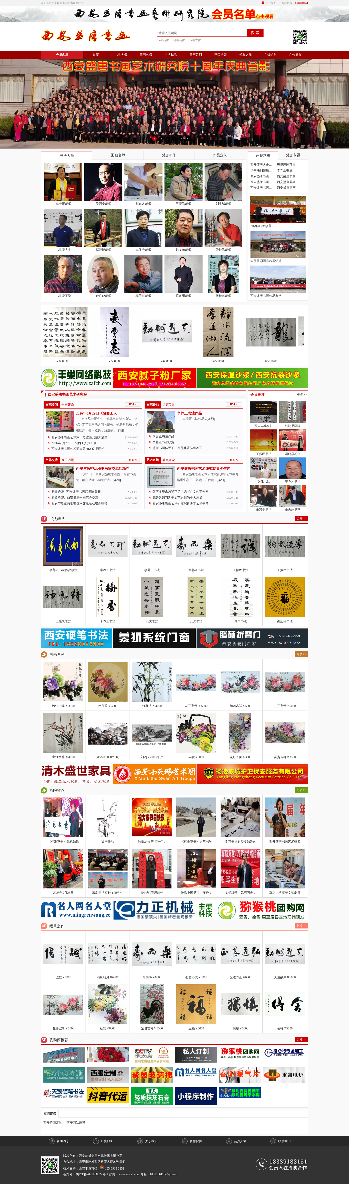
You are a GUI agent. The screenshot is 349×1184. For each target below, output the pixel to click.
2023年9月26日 (63, 892)
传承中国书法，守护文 (196, 892)
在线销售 (270, 54)
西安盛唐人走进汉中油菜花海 (261, 165)
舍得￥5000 (285, 1028)
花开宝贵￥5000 (63, 1028)
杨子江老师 (143, 296)
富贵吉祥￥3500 (285, 757)
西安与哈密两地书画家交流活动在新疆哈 (79, 503)
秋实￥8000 (108, 1028)
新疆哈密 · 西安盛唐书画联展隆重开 (76, 491)
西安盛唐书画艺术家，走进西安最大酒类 (79, 437)
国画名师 (180, 40)
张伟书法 (264, 481)
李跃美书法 (264, 509)
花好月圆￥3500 (241, 757)
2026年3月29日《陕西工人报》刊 (74, 443)
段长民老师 (223, 250)
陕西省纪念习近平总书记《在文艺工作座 (180, 491)
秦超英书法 (285, 621)
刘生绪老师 (223, 203)
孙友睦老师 (183, 250)
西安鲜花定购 (52, 1122)
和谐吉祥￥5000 (241, 706)
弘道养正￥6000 (241, 977)
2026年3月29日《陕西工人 (96, 413)
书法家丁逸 (63, 296)
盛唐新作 (169, 155)
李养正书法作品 (189, 413)
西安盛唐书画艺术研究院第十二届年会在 (261, 188)
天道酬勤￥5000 (285, 977)
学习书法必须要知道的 (240, 841)
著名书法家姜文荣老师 (284, 892)
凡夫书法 (152, 621)
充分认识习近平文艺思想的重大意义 (177, 497)
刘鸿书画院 (292, 426)
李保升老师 (143, 250)
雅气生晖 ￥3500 (63, 706)
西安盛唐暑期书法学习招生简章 (288, 182)
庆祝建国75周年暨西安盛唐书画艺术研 (288, 165)
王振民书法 (264, 454)
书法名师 (164, 40)
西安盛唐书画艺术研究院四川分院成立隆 (288, 177)
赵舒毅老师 (103, 250)
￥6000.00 (63, 361)
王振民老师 (183, 203)
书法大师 (121, 54)
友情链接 (50, 1113)
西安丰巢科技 (263, 426)
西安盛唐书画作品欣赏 (266, 296)
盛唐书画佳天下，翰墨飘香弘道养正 (177, 448)
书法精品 (170, 54)
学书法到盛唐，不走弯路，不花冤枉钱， (261, 171)
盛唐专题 (293, 155)
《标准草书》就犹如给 (63, 841)
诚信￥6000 (63, 977)
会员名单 (62, 54)
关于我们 (147, 1141)
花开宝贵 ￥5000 (196, 706)
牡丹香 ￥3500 (108, 706)
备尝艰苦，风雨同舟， (240, 892)
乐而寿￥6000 (152, 977)
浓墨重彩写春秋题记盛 (266, 261)
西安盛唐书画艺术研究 (284, 841)
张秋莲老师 (223, 296)
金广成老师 (103, 296)
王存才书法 (292, 481)
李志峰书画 (292, 509)
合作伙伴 (192, 1141)
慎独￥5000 (240, 1028)
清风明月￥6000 (108, 977)
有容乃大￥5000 (196, 977)
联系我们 (280, 1141)
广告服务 (295, 54)
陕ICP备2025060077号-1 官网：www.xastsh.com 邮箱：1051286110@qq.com (126, 1174)
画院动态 (263, 155)
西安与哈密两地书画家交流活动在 (102, 469)
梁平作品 (107, 841)
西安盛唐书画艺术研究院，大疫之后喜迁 (261, 177)
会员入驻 (236, 1141)
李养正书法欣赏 (163, 442)
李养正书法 (108, 570)
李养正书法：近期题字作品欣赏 (288, 171)
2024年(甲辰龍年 (151, 892)
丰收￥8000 (196, 757)
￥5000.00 (115, 361)
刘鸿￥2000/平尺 (107, 757)
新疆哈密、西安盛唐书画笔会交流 (74, 497)
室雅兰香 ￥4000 (63, 757)
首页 (96, 54)
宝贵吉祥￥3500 (152, 1028)
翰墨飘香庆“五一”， (152, 841)
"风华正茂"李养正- (263, 226)
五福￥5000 (196, 1028)
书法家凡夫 (63, 250)
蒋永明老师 (183, 296)
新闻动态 (59, 1141)
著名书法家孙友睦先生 (107, 892)
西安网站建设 (76, 1122)
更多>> (302, 394)
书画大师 (195, 40)
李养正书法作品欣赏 (63, 570)
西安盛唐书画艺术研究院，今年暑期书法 (288, 188)
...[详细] (118, 430)
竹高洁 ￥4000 (152, 706)
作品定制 (220, 155)
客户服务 (270, 2)
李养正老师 (63, 203)
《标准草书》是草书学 (196, 841)
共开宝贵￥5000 (285, 706)
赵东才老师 (143, 203)
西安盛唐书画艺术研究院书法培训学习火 (261, 182)
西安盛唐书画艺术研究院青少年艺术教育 (180, 503)
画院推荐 (220, 54)
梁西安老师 (103, 203)
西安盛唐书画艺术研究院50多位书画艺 (77, 449)
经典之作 (245, 54)
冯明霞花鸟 (292, 454)
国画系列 (195, 54)
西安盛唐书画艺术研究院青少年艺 (203, 469)
